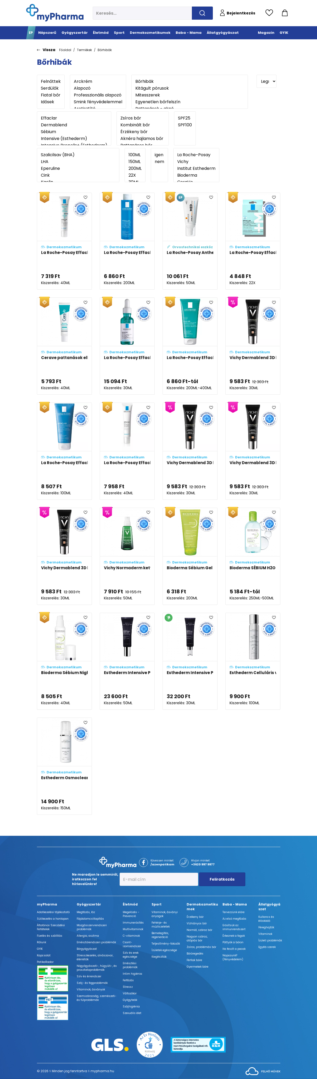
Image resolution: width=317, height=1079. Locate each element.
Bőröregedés (195, 954)
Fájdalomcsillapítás (90, 919)
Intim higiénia (132, 974)
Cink (78, 175)
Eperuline (78, 168)
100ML (135, 154)
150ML (135, 161)
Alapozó (98, 88)
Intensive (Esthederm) (74, 138)
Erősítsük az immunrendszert (234, 927)
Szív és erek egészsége (130, 955)
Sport (157, 904)
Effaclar (74, 118)
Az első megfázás (234, 919)
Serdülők (50, 88)
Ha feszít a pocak (234, 949)
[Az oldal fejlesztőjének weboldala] (263, 1071)
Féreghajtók (266, 927)
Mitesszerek (189, 95)
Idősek (50, 102)
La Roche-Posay (196, 154)
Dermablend (74, 125)
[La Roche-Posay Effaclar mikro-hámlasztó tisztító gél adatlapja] (190, 346)
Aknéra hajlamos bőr (142, 138)
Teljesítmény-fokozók (166, 944)
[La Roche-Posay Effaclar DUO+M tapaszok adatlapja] (252, 241)
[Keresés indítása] (202, 13)
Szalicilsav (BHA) (78, 154)
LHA (78, 161)
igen (159, 154)
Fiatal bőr (50, 95)
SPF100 (184, 125)
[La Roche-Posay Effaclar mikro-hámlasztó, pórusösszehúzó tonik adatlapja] (127, 241)
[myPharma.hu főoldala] (55, 12)
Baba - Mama (235, 904)
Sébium (74, 131)
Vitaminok (265, 934)
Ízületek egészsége (164, 950)
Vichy (196, 161)
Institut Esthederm (196, 168)
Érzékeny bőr (142, 131)
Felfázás (128, 980)
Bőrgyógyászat (87, 949)
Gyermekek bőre (197, 967)
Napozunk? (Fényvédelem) (233, 957)
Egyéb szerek (267, 947)
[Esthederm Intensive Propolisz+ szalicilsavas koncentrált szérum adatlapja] (190, 661)
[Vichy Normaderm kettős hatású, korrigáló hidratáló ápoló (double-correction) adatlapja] (127, 556)
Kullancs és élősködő (266, 919)
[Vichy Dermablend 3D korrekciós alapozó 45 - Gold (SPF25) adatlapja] (190, 451)
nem (159, 161)
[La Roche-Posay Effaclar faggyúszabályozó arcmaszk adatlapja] (64, 451)
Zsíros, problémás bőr (201, 947)
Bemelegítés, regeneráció (160, 935)
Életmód (130, 904)
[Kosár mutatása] (285, 13)
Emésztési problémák (130, 965)
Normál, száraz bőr (199, 930)
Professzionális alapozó (98, 95)
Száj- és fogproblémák (92, 983)
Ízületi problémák (270, 940)
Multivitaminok (133, 929)
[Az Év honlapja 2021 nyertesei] (150, 1044)
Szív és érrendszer (89, 976)
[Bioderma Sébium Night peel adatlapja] (64, 661)
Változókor (130, 993)
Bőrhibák (105, 50)
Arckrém (98, 81)
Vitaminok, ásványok (91, 989)
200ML (135, 168)
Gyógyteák (130, 1000)
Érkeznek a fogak (234, 936)
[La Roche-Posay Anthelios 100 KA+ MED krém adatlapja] (190, 241)
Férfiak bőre (194, 960)
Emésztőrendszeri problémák (96, 942)
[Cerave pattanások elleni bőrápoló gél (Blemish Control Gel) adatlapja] (64, 346)
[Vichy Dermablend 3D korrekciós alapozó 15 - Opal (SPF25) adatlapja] (252, 451)
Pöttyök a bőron (233, 942)
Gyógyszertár (89, 904)
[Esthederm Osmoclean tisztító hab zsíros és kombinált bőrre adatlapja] (64, 766)
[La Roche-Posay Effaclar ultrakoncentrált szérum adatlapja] (127, 346)
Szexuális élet (132, 1013)
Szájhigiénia (131, 1006)
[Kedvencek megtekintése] (270, 13)
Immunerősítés (133, 923)
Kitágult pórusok (189, 88)
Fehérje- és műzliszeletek (161, 925)
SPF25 (184, 118)
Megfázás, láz (86, 912)
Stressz (128, 987)
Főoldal (65, 50)
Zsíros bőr (142, 118)
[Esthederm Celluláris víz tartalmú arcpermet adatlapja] (252, 661)
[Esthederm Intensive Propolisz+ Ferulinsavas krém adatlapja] (127, 661)
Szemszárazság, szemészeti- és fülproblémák (96, 998)
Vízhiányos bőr (197, 923)
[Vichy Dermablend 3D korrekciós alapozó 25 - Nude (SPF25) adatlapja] (252, 346)
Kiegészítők (159, 957)
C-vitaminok (131, 936)
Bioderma (196, 175)
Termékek (84, 50)
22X (135, 175)
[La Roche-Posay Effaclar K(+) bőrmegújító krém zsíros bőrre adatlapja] (127, 451)
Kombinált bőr (142, 125)
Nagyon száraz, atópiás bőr (197, 938)
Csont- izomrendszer (132, 944)
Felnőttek (50, 81)
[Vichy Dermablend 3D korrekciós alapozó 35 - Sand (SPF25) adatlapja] (64, 556)
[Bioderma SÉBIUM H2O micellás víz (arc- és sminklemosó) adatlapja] (252, 556)
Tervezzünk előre (233, 912)
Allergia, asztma (88, 936)
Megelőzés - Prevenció (131, 914)
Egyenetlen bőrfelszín (189, 102)
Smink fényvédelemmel (98, 102)
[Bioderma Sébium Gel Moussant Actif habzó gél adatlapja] (190, 556)
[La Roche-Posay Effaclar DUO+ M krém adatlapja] (64, 241)
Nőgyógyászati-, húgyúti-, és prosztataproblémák (97, 968)
